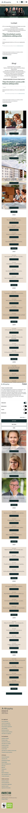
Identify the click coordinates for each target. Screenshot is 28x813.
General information (5, 757)
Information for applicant (6, 733)
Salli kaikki (14, 420)
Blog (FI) (3, 767)
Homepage (3, 5)
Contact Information (5, 776)
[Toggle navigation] (26, 2)
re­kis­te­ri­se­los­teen (20, 45)
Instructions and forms (6, 741)
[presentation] (10, 49)
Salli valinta (14, 424)
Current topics (4, 748)
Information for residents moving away (9, 750)
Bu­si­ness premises (5, 730)
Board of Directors (5, 772)
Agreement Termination (6, 787)
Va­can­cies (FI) (4, 758)
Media (3, 770)
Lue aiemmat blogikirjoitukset (14, 693)
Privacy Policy (5, 799)
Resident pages (5, 740)
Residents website (5, 738)
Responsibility (4, 762)
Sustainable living (5, 747)
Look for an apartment (6, 723)
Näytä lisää (14, 211)
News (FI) (3, 765)
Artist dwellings (4, 728)
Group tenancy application (7, 784)
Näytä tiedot (22, 417)
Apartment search (5, 786)
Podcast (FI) (4, 769)
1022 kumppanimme (8, 389)
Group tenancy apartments (7, 726)
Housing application (5, 782)
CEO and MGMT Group (6, 774)
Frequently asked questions (7, 731)
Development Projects (6, 760)
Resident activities (5, 745)
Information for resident (6, 743)
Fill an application (5, 721)
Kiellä (14, 427)
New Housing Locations (6, 724)
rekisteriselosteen (21, 93)
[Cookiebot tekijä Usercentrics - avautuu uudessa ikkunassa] (22, 384)
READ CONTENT (14, 133)
